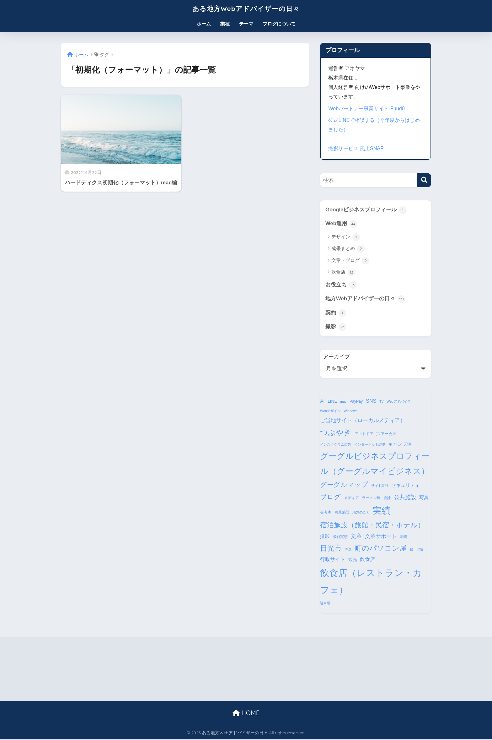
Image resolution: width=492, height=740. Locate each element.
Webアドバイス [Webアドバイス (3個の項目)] (399, 402)
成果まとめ (348, 249)
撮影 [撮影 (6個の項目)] (324, 536)
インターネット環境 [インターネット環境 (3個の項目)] (369, 445)
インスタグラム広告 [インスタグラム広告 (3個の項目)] (335, 445)
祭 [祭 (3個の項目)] (411, 550)
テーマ (246, 23)
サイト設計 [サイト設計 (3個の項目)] (379, 486)
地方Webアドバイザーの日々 (365, 299)
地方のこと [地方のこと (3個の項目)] (361, 512)
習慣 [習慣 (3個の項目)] (419, 550)
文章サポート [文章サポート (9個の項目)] (381, 537)
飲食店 (343, 272)
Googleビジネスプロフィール (366, 210)
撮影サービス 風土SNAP (356, 148)
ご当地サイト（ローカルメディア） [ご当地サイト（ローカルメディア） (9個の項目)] (362, 421)
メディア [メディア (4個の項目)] (351, 498)
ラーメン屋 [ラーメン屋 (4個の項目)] (371, 498)
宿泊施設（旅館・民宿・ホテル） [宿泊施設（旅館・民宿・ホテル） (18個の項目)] (372, 525)
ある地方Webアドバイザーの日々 (246, 8)
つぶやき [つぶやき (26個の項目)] (335, 432)
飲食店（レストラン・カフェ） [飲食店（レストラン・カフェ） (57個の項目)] (371, 581)
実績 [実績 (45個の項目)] (381, 511)
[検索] (424, 180)
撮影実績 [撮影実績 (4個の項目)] (340, 537)
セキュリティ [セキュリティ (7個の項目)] (405, 485)
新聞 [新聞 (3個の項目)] (403, 537)
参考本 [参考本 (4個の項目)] (325, 512)
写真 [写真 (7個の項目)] (424, 497)
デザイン (345, 237)
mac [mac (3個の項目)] (343, 402)
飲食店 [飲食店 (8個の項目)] (367, 559)
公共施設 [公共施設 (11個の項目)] (405, 497)
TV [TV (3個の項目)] (381, 402)
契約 (335, 313)
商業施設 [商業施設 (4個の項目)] (342, 512)
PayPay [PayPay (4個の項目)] (356, 402)
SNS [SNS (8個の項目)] (371, 401)
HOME (246, 713)
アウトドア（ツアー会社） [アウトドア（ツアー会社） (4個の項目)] (377, 434)
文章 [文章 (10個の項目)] (356, 536)
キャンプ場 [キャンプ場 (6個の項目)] (400, 444)
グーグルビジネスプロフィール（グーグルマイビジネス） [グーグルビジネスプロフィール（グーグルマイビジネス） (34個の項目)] (375, 464)
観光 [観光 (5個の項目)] (352, 560)
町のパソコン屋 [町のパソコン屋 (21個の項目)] (381, 548)
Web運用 (341, 224)
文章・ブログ (350, 260)
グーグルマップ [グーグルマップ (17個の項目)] (344, 485)
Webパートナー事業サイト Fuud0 (366, 108)
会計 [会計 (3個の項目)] (387, 498)
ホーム (204, 23)
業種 (225, 23)
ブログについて (279, 23)
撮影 (335, 327)
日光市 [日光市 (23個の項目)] (331, 548)
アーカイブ (336, 357)
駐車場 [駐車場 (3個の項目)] (325, 603)
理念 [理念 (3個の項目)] (348, 550)
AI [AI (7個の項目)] (322, 401)
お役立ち (341, 285)
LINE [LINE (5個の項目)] (332, 401)
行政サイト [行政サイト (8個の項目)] (332, 559)
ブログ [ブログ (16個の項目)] (330, 497)
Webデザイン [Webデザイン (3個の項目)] (330, 411)
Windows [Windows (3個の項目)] (350, 411)
